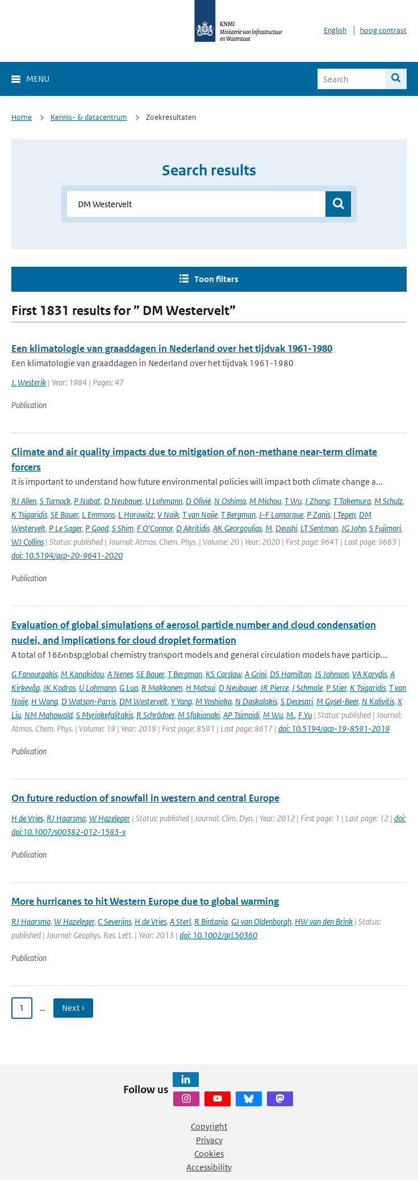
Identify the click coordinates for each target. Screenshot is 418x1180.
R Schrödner (155, 714)
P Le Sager (65, 528)
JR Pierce (274, 687)
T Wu (293, 500)
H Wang (44, 701)
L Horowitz (136, 514)
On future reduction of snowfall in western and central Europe (145, 798)
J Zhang (317, 500)
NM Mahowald (48, 714)
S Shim (122, 528)
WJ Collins (27, 541)
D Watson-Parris (88, 701)
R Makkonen (161, 687)
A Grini (255, 674)
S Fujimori (385, 528)
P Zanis (318, 514)
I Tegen (344, 514)
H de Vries (27, 818)
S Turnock (55, 500)
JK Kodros (59, 687)
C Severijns (114, 921)
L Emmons (98, 514)
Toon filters (216, 279)
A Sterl (180, 921)
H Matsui (200, 687)
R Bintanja (211, 921)
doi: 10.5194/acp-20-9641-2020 (67, 555)
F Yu (305, 714)
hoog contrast (383, 30)
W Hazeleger (109, 818)
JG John (353, 528)
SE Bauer (64, 514)
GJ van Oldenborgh (261, 921)
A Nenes (120, 674)
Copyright (209, 1126)
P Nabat (87, 500)
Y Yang (181, 701)
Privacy (209, 1140)
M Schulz (388, 500)
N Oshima (230, 500)
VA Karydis (369, 674)
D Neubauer (123, 500)
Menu (37, 78)
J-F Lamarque (281, 514)
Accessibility (209, 1167)
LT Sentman (319, 528)
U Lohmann (163, 500)
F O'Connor (155, 528)
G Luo (128, 687)
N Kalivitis (378, 701)
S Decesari (297, 701)
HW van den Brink (324, 921)
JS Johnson (332, 674)
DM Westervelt (143, 701)
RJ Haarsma (66, 818)
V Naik (168, 514)
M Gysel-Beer (337, 701)
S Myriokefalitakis (104, 714)
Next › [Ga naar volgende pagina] (73, 1007)
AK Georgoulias (237, 528)
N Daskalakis (256, 701)
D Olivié (198, 500)
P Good (96, 528)
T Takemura (352, 500)
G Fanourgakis (34, 674)
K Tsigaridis (29, 514)
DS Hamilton (290, 674)
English (335, 30)
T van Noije (200, 514)
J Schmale (307, 687)
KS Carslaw (223, 674)
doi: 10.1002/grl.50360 (218, 935)
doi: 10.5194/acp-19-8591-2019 (334, 728)
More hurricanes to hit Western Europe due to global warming (145, 901)
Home (21, 117)
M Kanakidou (82, 674)
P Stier (336, 687)
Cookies (209, 1153)
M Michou (265, 500)
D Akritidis (193, 528)
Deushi (286, 528)
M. (290, 714)
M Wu (273, 714)
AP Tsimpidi (241, 714)
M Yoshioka (213, 701)
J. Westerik (28, 382)
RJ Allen (23, 500)
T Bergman (238, 514)
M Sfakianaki (199, 714)
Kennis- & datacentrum (89, 117)
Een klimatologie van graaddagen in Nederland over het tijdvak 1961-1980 (171, 348)
